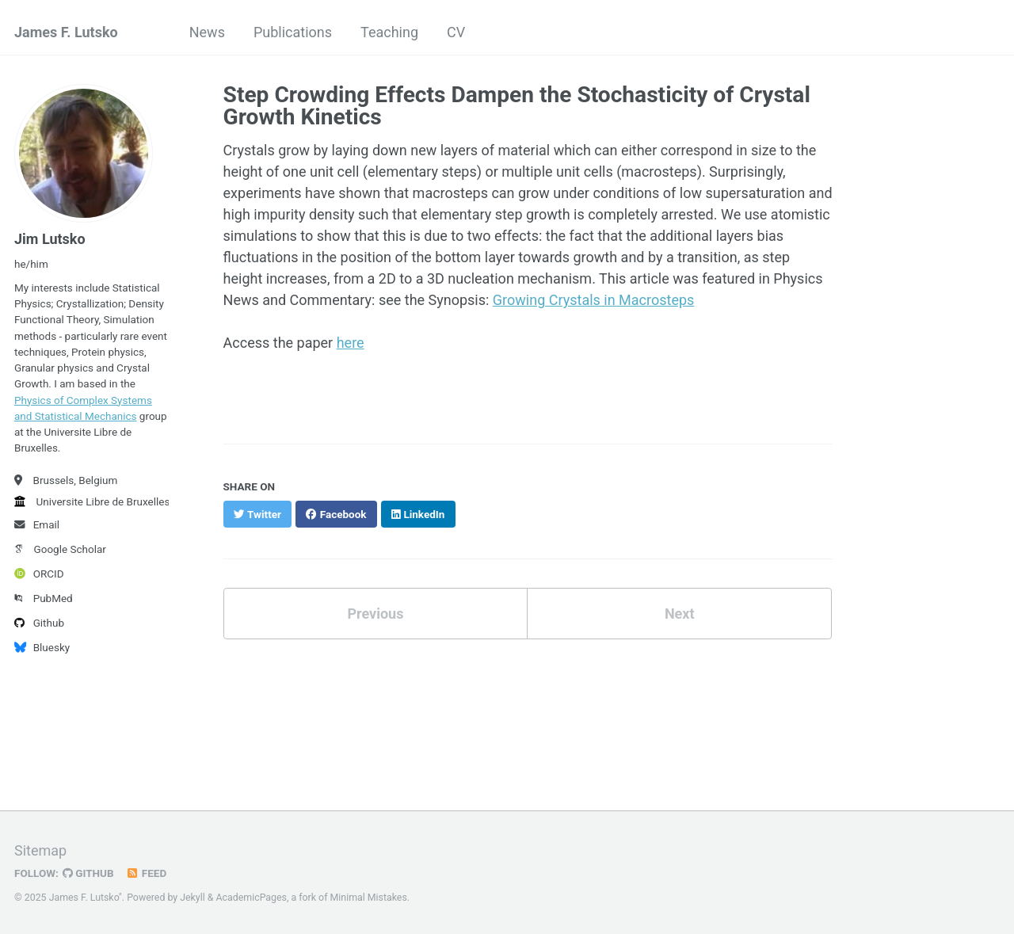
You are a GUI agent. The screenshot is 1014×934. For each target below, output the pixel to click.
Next (680, 613)
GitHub (88, 873)
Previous (375, 613)
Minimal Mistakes (368, 897)
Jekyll (192, 897)
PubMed (43, 598)
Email (36, 524)
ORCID (39, 573)
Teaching (389, 32)
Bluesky (42, 647)
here (350, 342)
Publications (293, 32)
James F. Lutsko (66, 32)
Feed (146, 873)
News (207, 32)
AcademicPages (251, 897)
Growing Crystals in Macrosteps (593, 300)
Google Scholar (60, 549)
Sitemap (40, 850)
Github (39, 622)
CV (456, 32)
